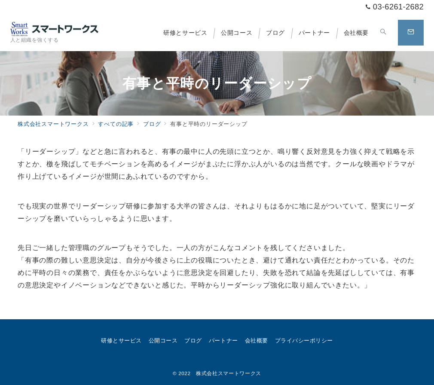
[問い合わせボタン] (411, 32)
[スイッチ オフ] (383, 32)
